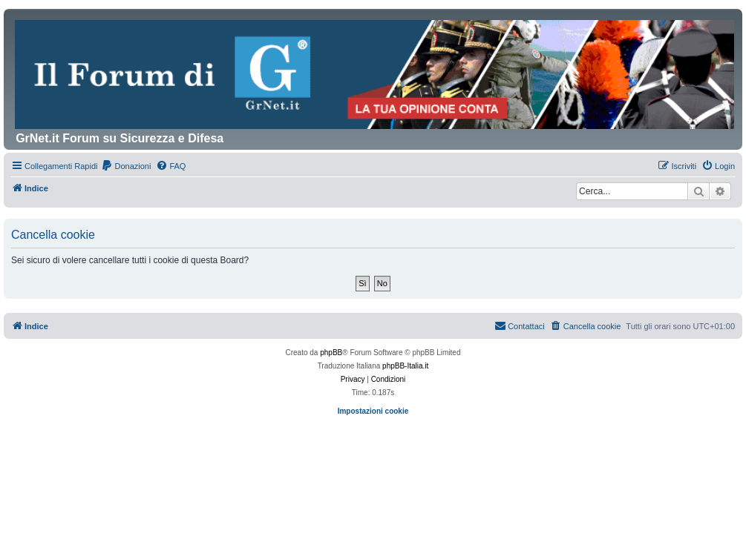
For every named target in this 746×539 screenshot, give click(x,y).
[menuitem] (126, 166)
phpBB (331, 352)
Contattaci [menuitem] (519, 325)
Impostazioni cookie (373, 411)
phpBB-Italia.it (405, 366)
